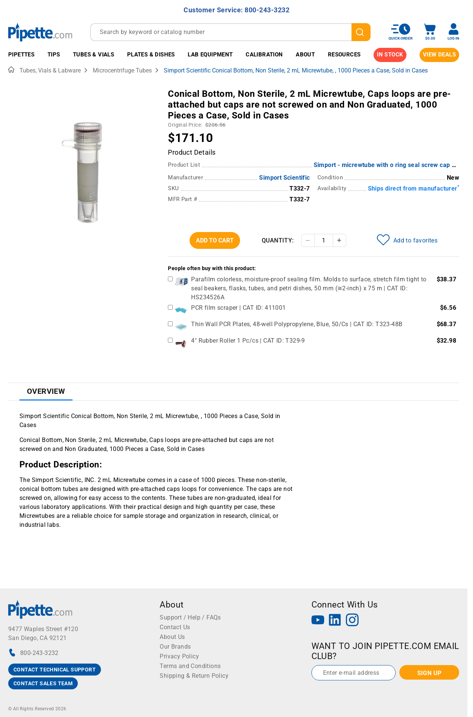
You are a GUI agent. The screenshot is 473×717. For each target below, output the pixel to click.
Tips (53, 54)
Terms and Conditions (190, 666)
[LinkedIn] (335, 621)
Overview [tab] (46, 391)
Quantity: (278, 240)
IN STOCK (390, 54)
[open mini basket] (430, 32)
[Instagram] (352, 621)
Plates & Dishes (151, 54)
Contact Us (175, 627)
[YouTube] (317, 621)
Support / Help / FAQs (190, 617)
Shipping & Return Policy (194, 675)
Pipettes (21, 54)
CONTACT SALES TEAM (43, 683)
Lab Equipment (210, 54)
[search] (361, 32)
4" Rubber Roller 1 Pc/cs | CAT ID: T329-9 (248, 340)
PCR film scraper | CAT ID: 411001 (238, 307)
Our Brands (175, 646)
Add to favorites (407, 239)
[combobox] (230, 32)
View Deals (439, 54)
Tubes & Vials (93, 54)
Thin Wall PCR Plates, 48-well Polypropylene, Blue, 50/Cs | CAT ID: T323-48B (296, 324)
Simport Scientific (284, 177)
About (305, 54)
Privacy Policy (179, 656)
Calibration (264, 54)
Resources (344, 54)
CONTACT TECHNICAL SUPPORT (54, 670)
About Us (172, 636)
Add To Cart (215, 240)
